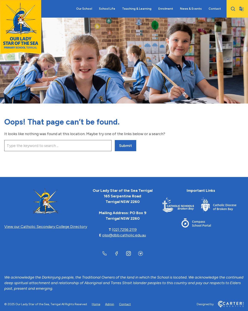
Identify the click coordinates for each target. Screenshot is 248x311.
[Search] (233, 9)
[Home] (45, 202)
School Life (107, 9)
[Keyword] (58, 145)
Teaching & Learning (136, 9)
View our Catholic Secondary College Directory (45, 226)
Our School (84, 9)
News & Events (191, 9)
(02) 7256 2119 (124, 229)
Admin (109, 304)
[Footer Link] (181, 206)
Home (96, 304)
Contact (215, 9)
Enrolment (165, 9)
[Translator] (241, 9)
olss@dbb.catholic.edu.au (124, 235)
